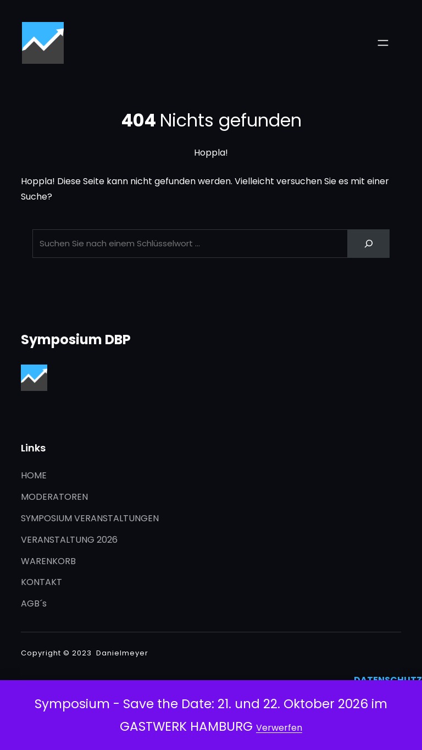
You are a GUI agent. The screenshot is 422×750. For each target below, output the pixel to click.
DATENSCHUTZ (388, 680)
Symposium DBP (76, 339)
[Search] (369, 243)
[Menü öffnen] (383, 42)
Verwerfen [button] (279, 727)
